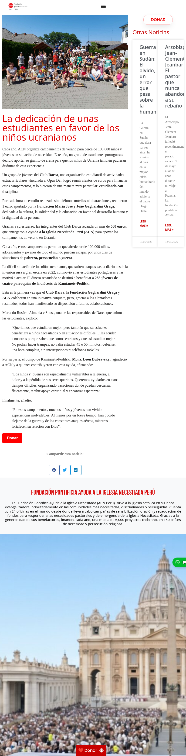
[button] (103, 6)
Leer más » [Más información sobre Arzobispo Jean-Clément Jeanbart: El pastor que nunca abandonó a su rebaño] (169, 227)
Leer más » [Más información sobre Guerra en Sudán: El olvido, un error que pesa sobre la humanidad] (143, 223)
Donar (12, 438)
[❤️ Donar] (91, 750)
